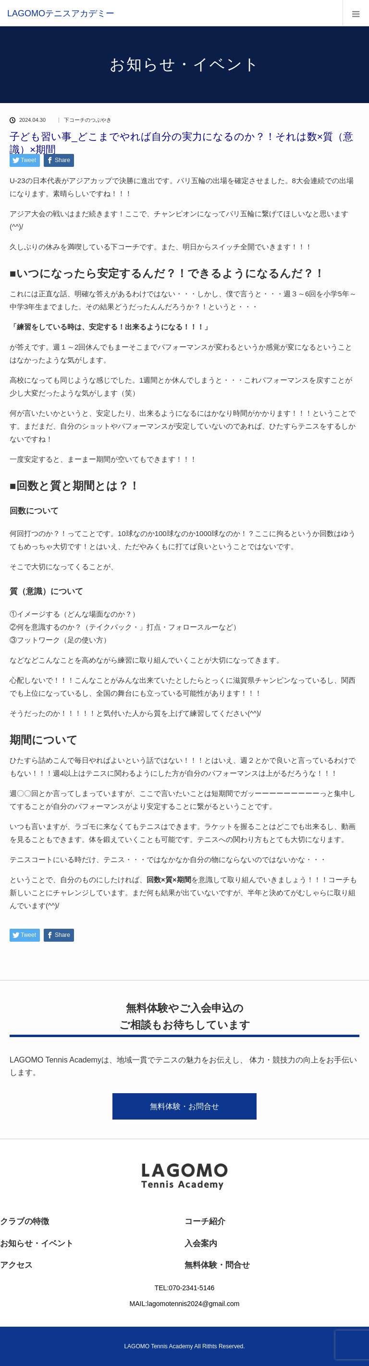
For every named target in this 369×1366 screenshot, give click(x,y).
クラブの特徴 (24, 1221)
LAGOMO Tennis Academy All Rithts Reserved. (184, 1346)
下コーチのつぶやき (87, 120)
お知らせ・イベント (37, 1243)
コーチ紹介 (204, 1221)
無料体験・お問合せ (184, 1106)
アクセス (16, 1265)
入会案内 (200, 1243)
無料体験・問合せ (217, 1265)
